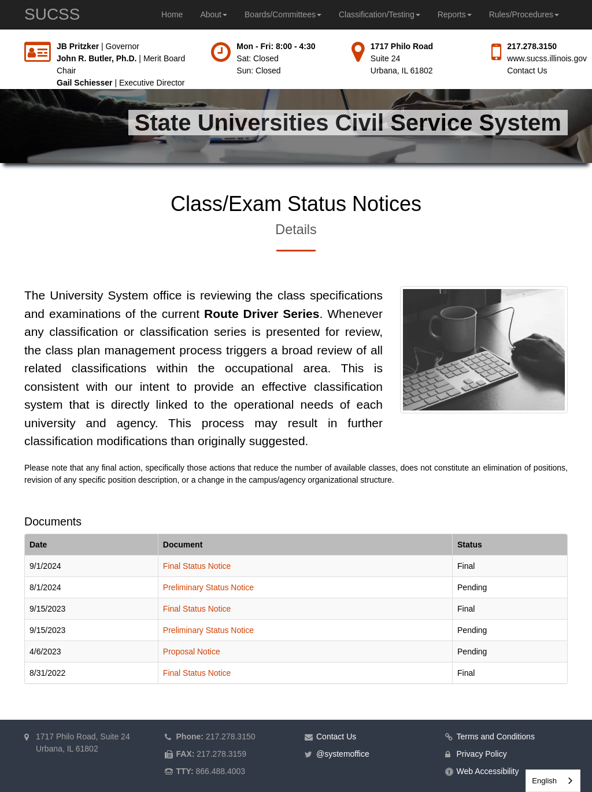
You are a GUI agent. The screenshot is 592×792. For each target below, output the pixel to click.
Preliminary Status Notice (208, 587)
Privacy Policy (482, 753)
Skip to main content (0, 40)
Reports (455, 14)
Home (172, 14)
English (544, 780)
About (213, 14)
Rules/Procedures (524, 14)
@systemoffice (342, 753)
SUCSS (52, 14)
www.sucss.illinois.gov (547, 58)
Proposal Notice (191, 651)
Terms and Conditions (496, 736)
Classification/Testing (379, 14)
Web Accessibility (488, 771)
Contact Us (527, 70)
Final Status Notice (197, 566)
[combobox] (553, 780)
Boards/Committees (283, 14)
